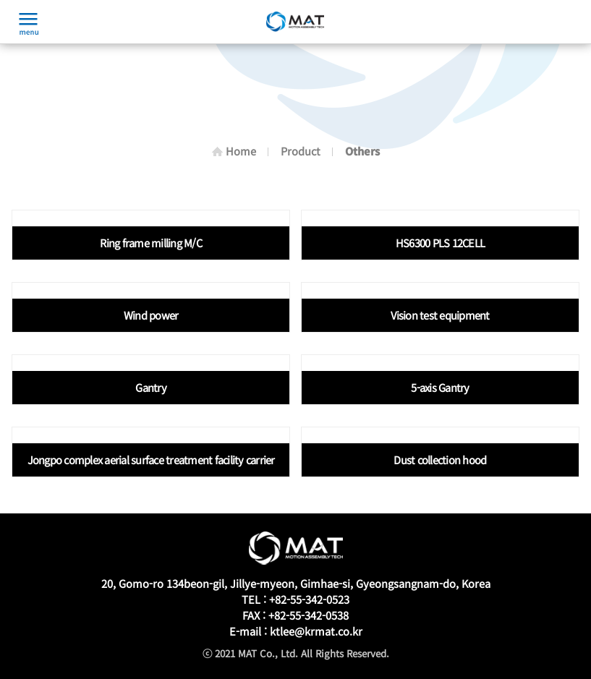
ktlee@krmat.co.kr (316, 631)
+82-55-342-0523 (309, 599)
